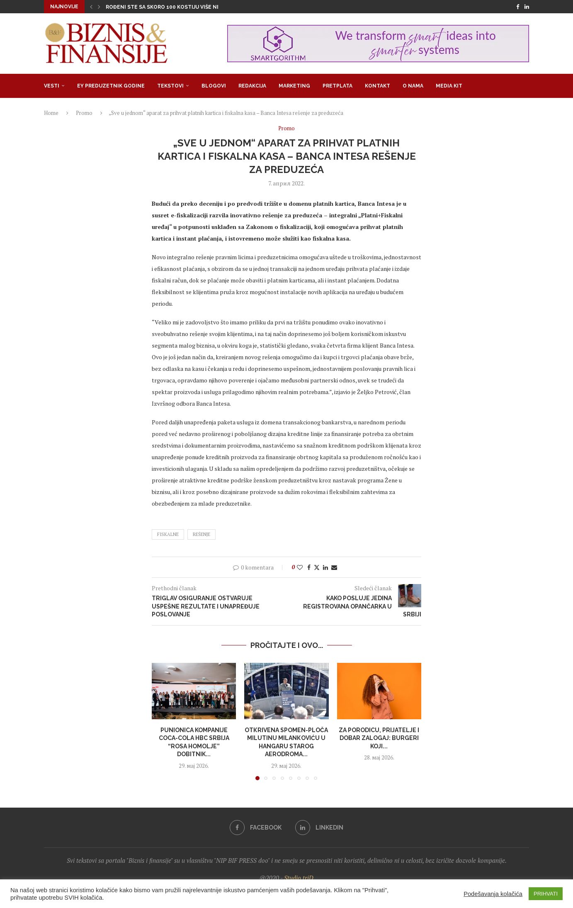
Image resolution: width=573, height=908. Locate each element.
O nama (413, 86)
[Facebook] (517, 6)
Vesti (51, 86)
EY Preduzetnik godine (111, 86)
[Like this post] (300, 567)
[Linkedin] (526, 6)
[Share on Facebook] (309, 567)
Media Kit (449, 86)
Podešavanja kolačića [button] (493, 894)
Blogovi (214, 86)
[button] (91, 6)
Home (51, 113)
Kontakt (377, 86)
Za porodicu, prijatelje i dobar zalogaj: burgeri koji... (379, 738)
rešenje (201, 534)
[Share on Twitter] (317, 567)
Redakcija (252, 86)
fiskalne (168, 534)
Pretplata (337, 86)
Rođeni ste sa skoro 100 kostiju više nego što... (175, 7)
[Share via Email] (334, 567)
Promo (84, 113)
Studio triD (298, 878)
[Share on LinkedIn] (325, 567)
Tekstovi (170, 86)
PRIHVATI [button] (546, 894)
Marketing (294, 86)
